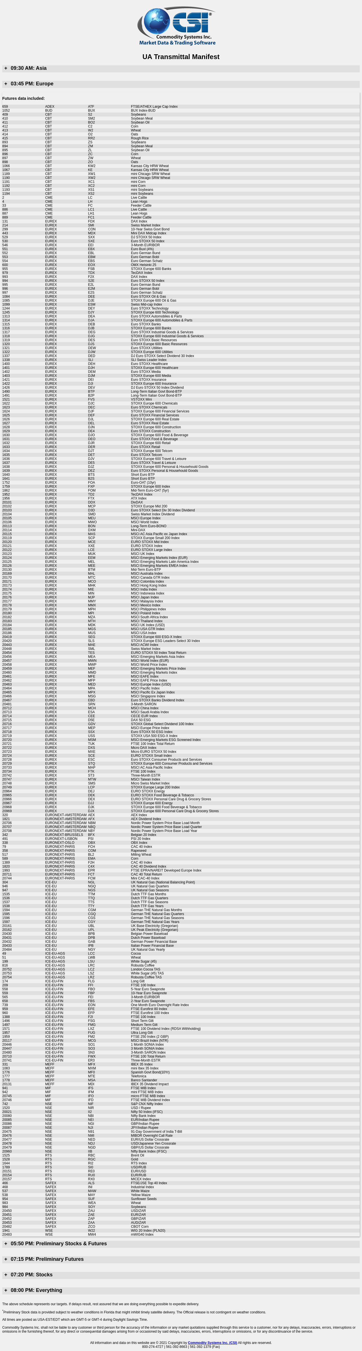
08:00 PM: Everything (32, 1290)
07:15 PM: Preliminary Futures (43, 1259)
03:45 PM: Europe (27, 84)
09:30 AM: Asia (24, 68)
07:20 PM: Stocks (27, 1274)
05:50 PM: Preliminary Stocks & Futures (54, 1243)
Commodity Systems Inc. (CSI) (212, 1343)
